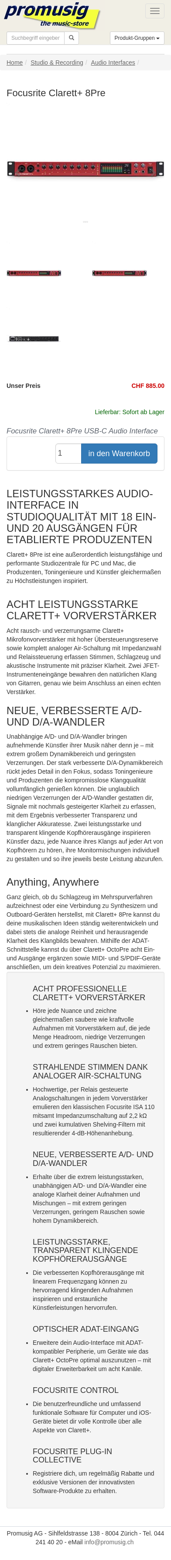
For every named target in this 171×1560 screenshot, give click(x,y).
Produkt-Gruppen (137, 38)
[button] (18, 172)
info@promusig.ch (109, 1542)
